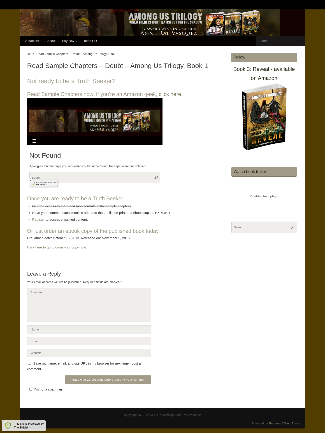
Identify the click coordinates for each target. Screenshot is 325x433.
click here (170, 94)
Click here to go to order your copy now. (57, 247)
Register (38, 219)
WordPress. (292, 423)
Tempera (275, 423)
